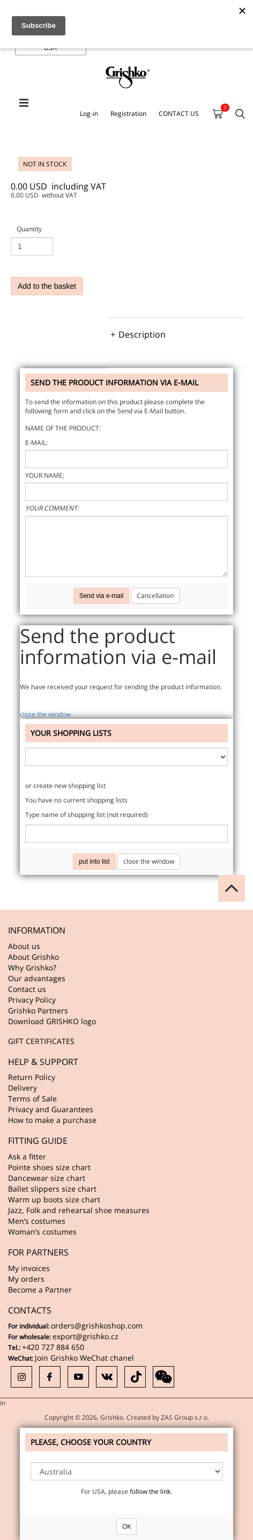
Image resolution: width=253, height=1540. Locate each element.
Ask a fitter (27, 1156)
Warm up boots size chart (54, 1199)
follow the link (150, 1491)
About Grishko (33, 957)
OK (126, 1526)
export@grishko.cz (85, 1336)
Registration (128, 113)
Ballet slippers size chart (52, 1189)
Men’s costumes (36, 1221)
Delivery (22, 1088)
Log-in (89, 113)
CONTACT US (179, 113)
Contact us (27, 989)
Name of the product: (63, 428)
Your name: (44, 475)
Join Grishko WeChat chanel (84, 1358)
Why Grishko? (32, 967)
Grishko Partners (38, 1010)
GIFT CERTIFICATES (41, 1041)
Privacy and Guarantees (50, 1109)
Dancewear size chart (46, 1178)
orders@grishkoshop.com (97, 1325)
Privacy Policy (32, 1000)
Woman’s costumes (42, 1232)
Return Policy (31, 1077)
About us (24, 946)
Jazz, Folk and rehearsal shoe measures (79, 1210)
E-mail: (36, 442)
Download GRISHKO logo (52, 1021)
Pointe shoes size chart (49, 1167)
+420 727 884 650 (53, 1347)
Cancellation (155, 595)
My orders (26, 1279)
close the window (45, 714)
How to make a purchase (52, 1120)
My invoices (29, 1268)
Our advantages (36, 978)
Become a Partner (40, 1289)
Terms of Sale (32, 1098)
